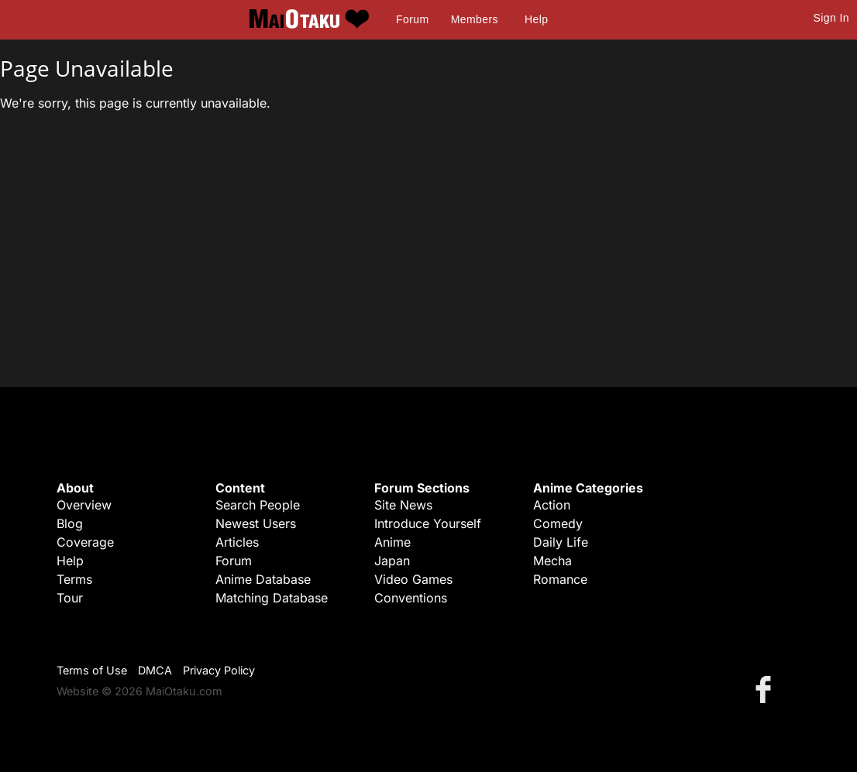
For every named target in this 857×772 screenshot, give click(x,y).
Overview (84, 505)
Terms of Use (92, 670)
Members (474, 19)
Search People (257, 505)
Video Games (413, 579)
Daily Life (560, 542)
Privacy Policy (219, 670)
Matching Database (271, 598)
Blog (70, 523)
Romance (560, 579)
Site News (403, 505)
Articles (237, 542)
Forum (412, 19)
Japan (392, 560)
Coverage (85, 542)
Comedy (558, 523)
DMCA (155, 670)
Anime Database (263, 579)
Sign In (831, 18)
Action (551, 505)
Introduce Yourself (427, 523)
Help (536, 19)
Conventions (410, 598)
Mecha (552, 560)
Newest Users (255, 523)
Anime (392, 542)
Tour (70, 598)
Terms (74, 579)
